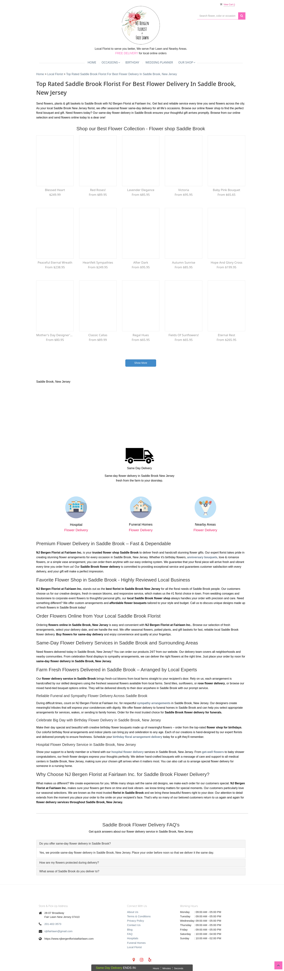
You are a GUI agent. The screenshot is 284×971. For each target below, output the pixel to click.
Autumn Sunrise (183, 262)
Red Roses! (98, 190)
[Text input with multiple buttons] (217, 15)
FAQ (130, 933)
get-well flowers (213, 751)
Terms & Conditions (139, 916)
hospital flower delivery (127, 751)
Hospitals (132, 938)
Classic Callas (97, 335)
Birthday (132, 62)
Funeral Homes (136, 942)
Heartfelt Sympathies (98, 262)
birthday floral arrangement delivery (137, 736)
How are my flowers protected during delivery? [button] (69, 862)
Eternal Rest (226, 335)
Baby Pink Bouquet (226, 190)
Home (91, 62)
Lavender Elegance (140, 190)
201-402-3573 (52, 923)
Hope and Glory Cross (226, 262)
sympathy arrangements (153, 703)
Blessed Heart (55, 190)
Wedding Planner (159, 62)
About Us (132, 911)
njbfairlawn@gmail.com (58, 931)
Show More (140, 362)
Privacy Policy (135, 920)
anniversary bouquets (202, 557)
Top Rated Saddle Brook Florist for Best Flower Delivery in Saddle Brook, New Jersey (121, 74)
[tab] (141, 843)
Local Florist (55, 74)
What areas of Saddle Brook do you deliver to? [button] (69, 871)
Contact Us (134, 925)
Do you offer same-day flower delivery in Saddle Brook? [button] (75, 843)
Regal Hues (141, 335)
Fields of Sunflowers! (183, 335)
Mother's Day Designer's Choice (55, 335)
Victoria (183, 190)
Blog (130, 929)
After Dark (140, 262)
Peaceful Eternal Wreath (55, 262)
